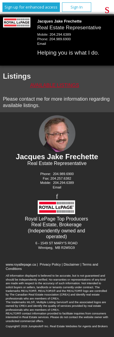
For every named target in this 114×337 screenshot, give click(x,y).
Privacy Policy (50, 264)
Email (41, 43)
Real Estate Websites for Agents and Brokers (79, 326)
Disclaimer (71, 264)
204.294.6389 (60, 34)
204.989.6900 (60, 39)
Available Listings (54, 85)
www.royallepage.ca (21, 264)
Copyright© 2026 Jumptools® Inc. (27, 326)
